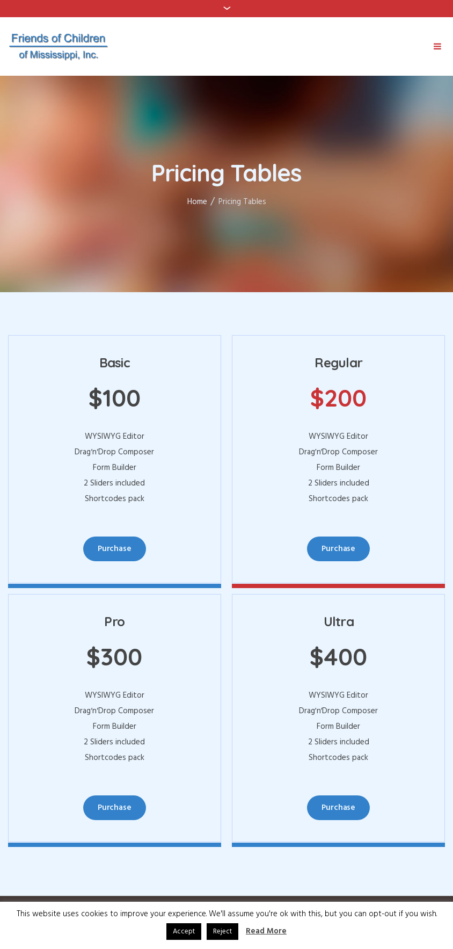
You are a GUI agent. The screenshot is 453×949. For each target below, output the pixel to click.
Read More (266, 931)
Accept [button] (184, 931)
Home (197, 201)
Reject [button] (222, 931)
